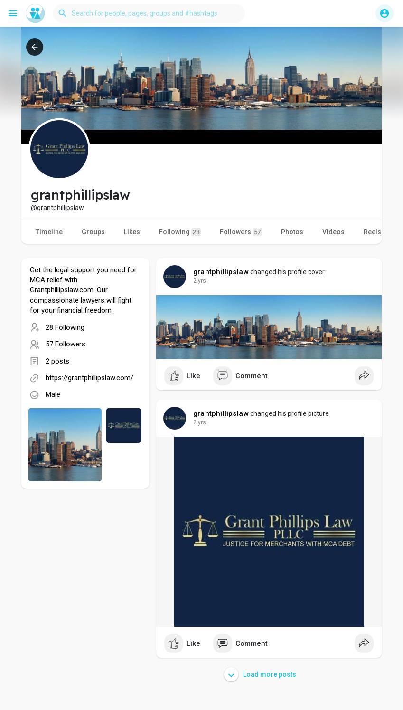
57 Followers (65, 344)
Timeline (49, 232)
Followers (241, 232)
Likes (132, 232)
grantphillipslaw (221, 272)
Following (180, 232)
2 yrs (199, 281)
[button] (149, 13)
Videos (333, 232)
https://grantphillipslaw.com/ (89, 378)
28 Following (65, 327)
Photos (292, 232)
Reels (372, 232)
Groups (93, 232)
